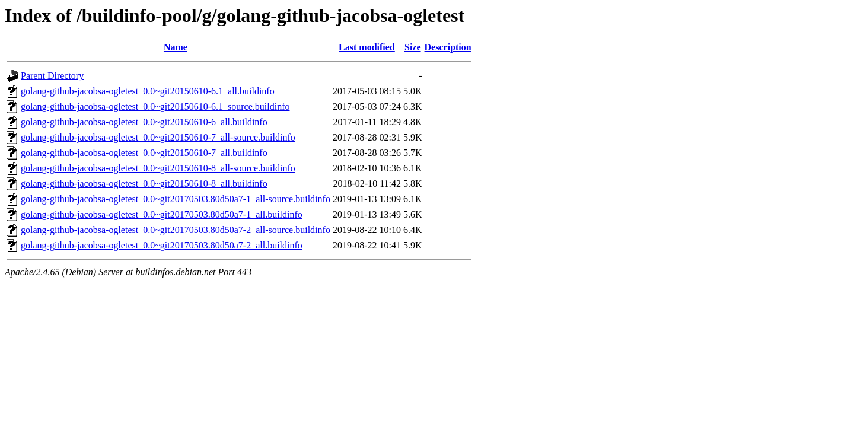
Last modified (367, 47)
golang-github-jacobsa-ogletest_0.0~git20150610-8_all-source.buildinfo (158, 168)
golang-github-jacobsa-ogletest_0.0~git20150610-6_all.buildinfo (144, 122)
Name (175, 47)
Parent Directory (52, 76)
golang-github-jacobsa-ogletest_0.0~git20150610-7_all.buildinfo (144, 153)
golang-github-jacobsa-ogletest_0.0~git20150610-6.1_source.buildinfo (155, 106)
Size (412, 47)
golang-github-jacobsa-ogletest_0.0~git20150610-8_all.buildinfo (144, 184)
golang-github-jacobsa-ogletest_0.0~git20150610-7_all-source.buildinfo (158, 137)
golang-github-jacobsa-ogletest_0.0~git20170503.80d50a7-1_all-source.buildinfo (175, 199)
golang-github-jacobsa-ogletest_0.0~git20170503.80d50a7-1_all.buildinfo (161, 214)
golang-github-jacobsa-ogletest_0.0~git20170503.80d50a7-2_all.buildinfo (161, 245)
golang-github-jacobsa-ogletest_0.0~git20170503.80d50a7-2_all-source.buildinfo (175, 230)
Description (448, 47)
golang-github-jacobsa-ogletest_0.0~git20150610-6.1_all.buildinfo (148, 91)
